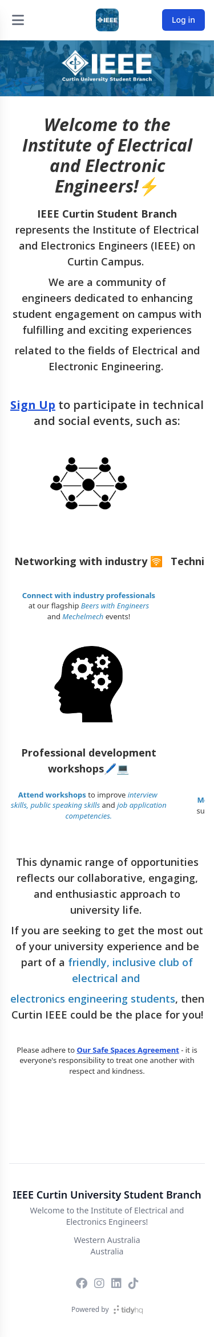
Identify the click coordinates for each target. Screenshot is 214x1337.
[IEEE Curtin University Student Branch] (107, 20)
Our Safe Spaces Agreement (127, 1050)
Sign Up (32, 404)
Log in (183, 19)
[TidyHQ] (128, 1309)
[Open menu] (17, 20)
